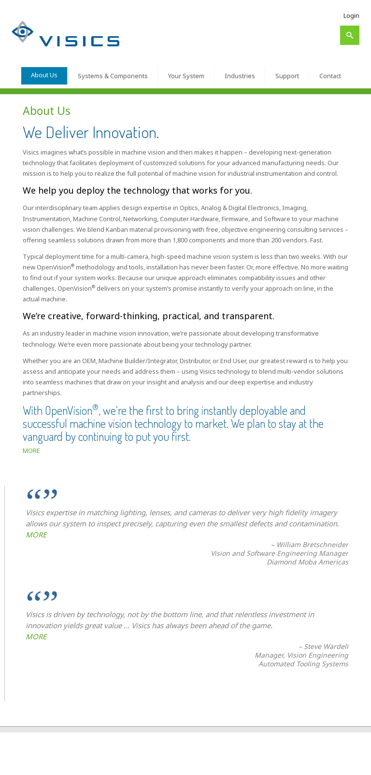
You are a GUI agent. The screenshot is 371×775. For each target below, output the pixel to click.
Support (287, 75)
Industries (240, 75)
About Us (44, 74)
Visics (42, 764)
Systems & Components (113, 75)
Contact (330, 75)
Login (351, 15)
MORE (31, 450)
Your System (186, 75)
